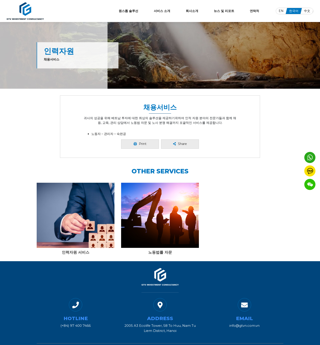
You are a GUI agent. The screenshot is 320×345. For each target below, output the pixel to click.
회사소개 (192, 11)
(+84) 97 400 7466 (75, 325)
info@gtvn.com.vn (244, 325)
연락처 (254, 11)
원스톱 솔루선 (128, 11)
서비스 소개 (162, 11)
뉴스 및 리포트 (224, 11)
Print (140, 144)
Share (180, 144)
